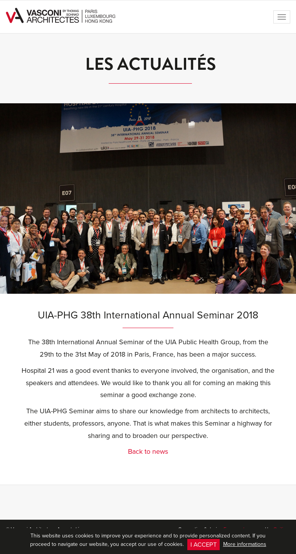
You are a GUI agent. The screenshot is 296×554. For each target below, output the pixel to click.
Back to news (148, 451)
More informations (244, 544)
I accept (203, 544)
